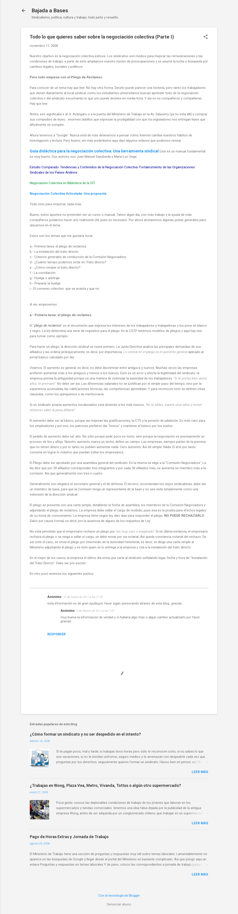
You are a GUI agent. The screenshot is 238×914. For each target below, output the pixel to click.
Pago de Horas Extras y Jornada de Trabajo (69, 836)
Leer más (200, 772)
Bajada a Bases (50, 10)
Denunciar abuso (119, 904)
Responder (56, 634)
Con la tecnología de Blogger (119, 896)
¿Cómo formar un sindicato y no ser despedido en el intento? (85, 734)
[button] (205, 37)
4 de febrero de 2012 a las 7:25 (95, 610)
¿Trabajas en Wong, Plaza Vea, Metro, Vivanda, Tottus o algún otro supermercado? (105, 785)
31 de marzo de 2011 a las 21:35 (83, 597)
